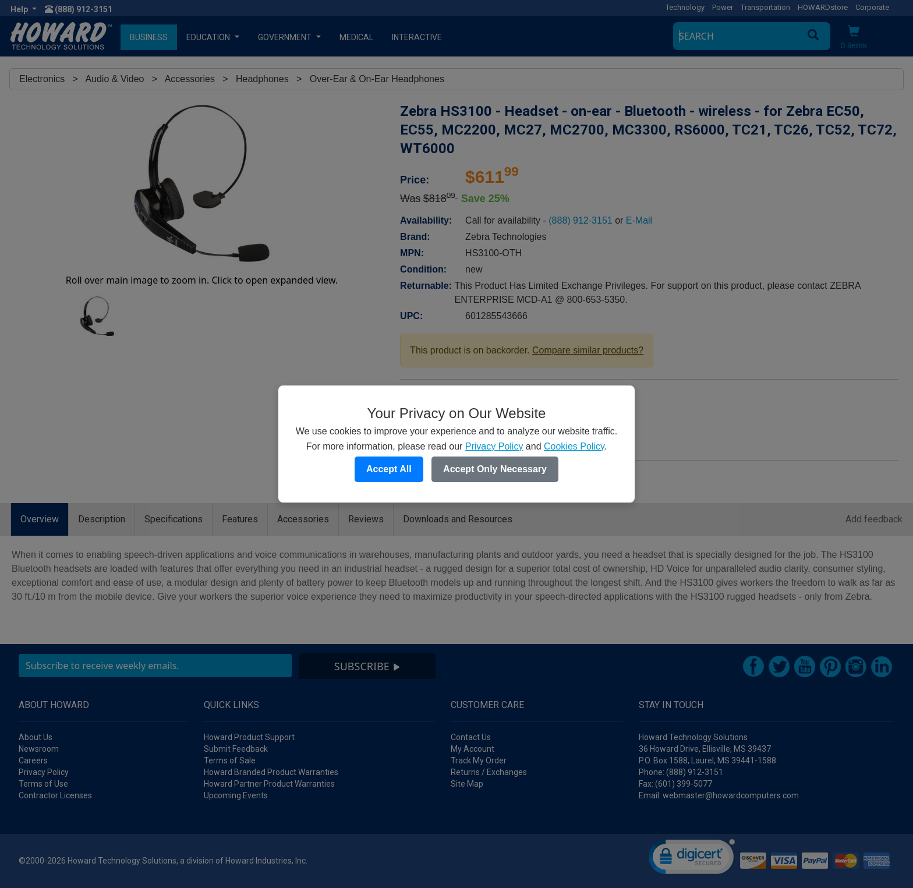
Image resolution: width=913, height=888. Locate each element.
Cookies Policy (574, 446)
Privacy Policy (494, 446)
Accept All (389, 469)
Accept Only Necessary (495, 469)
